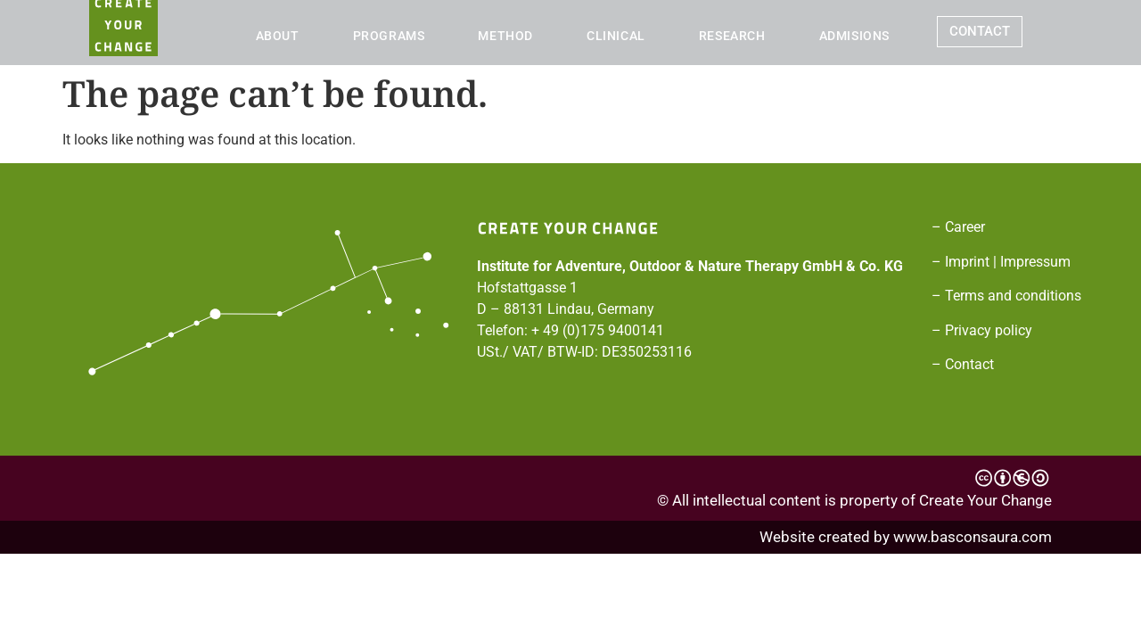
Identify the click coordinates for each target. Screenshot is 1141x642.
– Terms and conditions (1006, 295)
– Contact (963, 364)
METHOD (505, 36)
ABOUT (278, 36)
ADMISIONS (854, 36)
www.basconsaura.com (972, 537)
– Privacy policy (982, 330)
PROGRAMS (389, 36)
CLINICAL (616, 36)
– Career (958, 226)
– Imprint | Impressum (1001, 261)
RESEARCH (732, 36)
